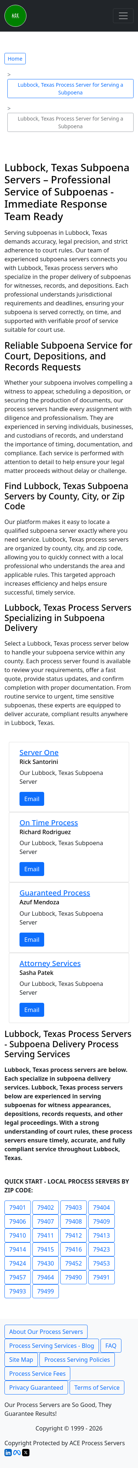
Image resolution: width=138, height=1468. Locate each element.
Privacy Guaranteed (36, 1387)
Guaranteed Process (55, 893)
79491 (101, 1277)
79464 (45, 1277)
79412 (73, 1235)
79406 (17, 1221)
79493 (17, 1291)
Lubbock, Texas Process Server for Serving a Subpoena (70, 88)
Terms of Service (97, 1387)
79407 (45, 1221)
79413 (101, 1235)
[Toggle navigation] (123, 15)
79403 (73, 1207)
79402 (45, 1207)
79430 (45, 1263)
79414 (17, 1249)
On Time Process (49, 823)
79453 (101, 1263)
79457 (17, 1277)
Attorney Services (50, 963)
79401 (17, 1207)
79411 (45, 1235)
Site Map (21, 1360)
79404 (101, 1207)
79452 (73, 1263)
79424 (17, 1263)
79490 (73, 1277)
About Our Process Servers (46, 1332)
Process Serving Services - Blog (51, 1346)
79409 (101, 1221)
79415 (45, 1249)
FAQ (110, 1346)
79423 (101, 1249)
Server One (39, 752)
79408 (73, 1221)
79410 (17, 1235)
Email (31, 799)
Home (15, 58)
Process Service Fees (37, 1374)
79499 (45, 1291)
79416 (73, 1249)
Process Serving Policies (77, 1360)
